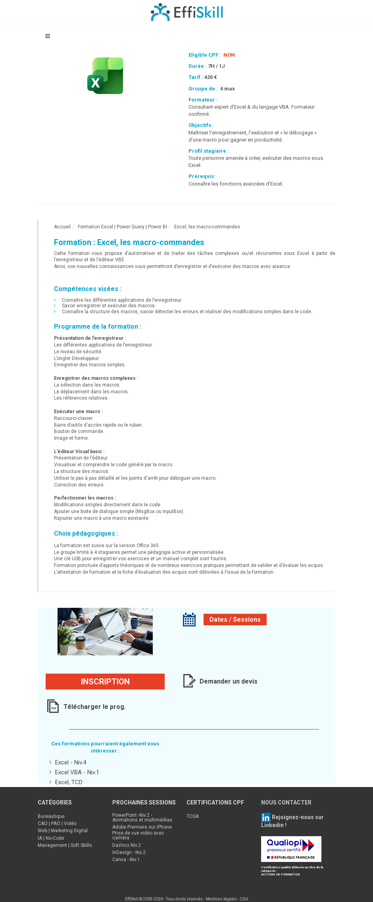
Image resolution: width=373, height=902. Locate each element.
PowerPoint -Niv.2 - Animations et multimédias (142, 817)
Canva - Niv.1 (126, 859)
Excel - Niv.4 (67, 762)
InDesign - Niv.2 (129, 852)
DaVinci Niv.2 (126, 845)
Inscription (105, 681)
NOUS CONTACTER (286, 802)
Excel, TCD (66, 782)
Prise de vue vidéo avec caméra (138, 835)
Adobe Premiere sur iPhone (142, 827)
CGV (244, 899)
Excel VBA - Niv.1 (74, 772)
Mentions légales (221, 899)
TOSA (192, 816)
